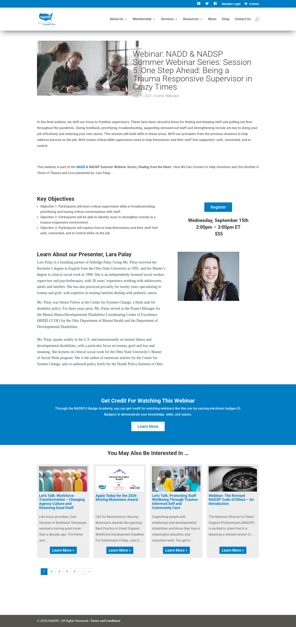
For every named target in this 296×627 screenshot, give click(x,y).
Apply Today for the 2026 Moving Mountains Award (117, 497)
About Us (116, 19)
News (212, 19)
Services (167, 19)
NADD (80, 167)
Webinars (172, 96)
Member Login (231, 4)
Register (218, 207)
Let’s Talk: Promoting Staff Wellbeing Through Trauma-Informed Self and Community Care (175, 501)
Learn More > (63, 550)
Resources (191, 19)
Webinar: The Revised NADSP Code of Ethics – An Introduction (231, 499)
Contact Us (243, 19)
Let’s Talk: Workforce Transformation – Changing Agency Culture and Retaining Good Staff (62, 501)
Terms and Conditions (105, 621)
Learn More (148, 426)
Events (159, 96)
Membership (142, 19)
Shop (225, 19)
